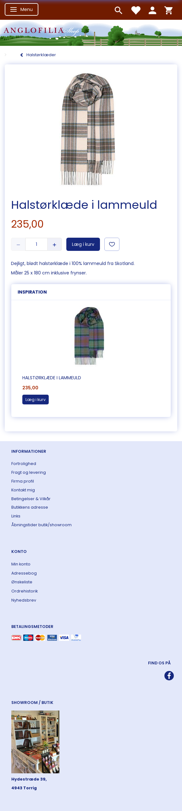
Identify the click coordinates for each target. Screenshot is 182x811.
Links (15, 516)
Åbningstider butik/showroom (41, 524)
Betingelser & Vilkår (31, 498)
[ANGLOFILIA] (91, 32)
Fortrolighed (23, 463)
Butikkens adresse (29, 507)
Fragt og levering (28, 472)
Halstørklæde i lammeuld (51, 378)
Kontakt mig (23, 490)
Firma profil (22, 481)
